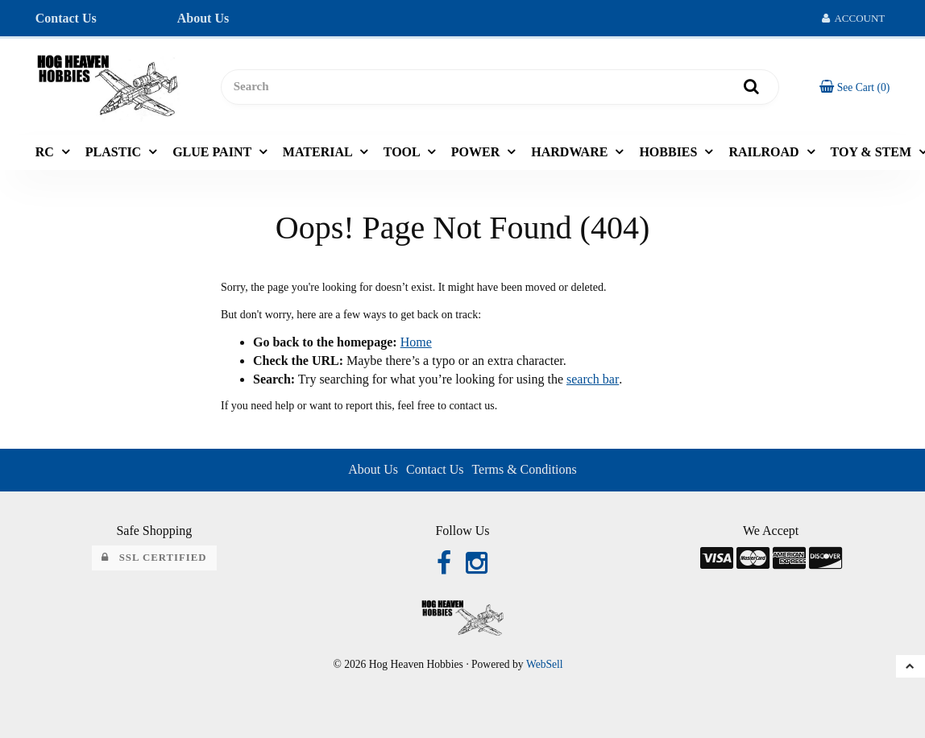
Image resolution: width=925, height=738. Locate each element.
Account (854, 18)
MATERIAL (319, 152)
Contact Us (66, 18)
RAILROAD (765, 152)
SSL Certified (154, 557)
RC (46, 152)
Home (416, 342)
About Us (203, 18)
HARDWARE (571, 152)
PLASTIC (114, 152)
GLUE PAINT (213, 152)
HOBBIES (669, 152)
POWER (477, 152)
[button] (854, 86)
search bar (592, 379)
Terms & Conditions (523, 469)
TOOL (403, 152)
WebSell (544, 664)
